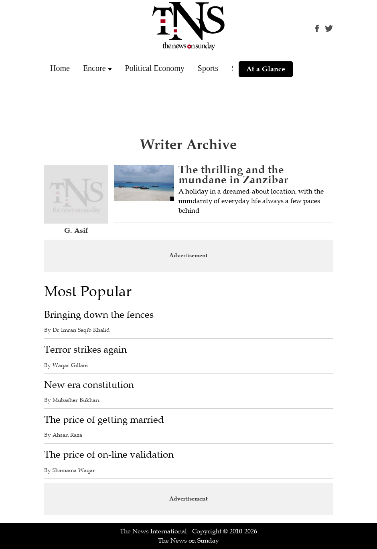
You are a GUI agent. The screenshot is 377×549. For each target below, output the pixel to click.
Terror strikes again (85, 349)
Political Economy (154, 68)
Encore (94, 68)
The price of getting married (104, 420)
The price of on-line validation (109, 454)
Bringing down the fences (99, 315)
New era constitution (89, 385)
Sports (208, 68)
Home (60, 68)
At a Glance (265, 69)
